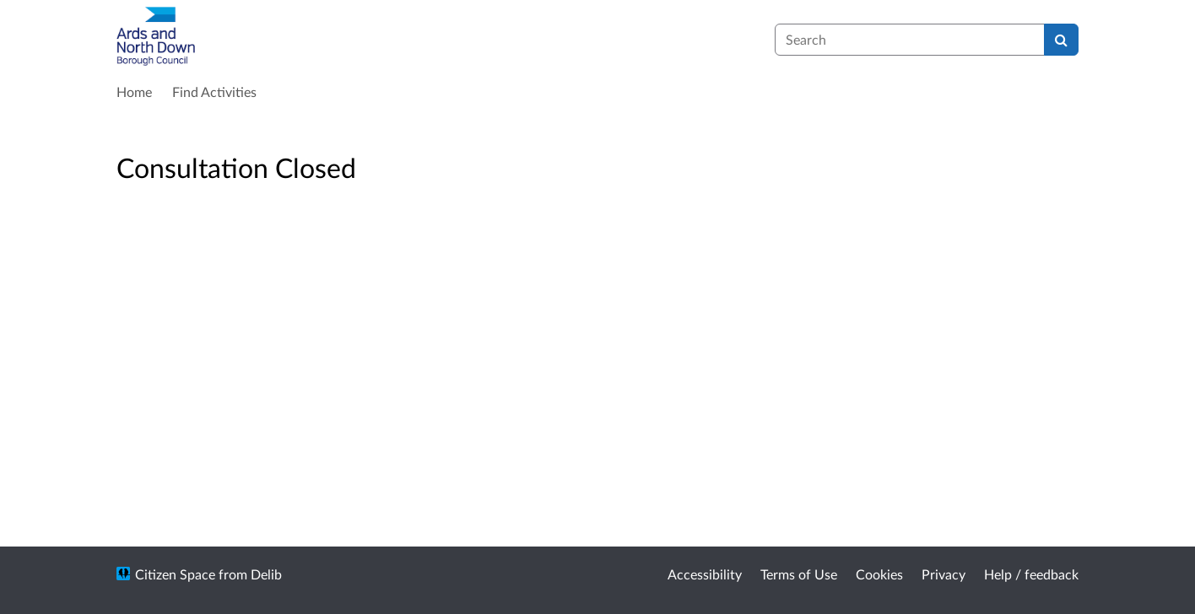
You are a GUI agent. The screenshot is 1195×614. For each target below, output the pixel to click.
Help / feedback (1031, 574)
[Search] (1061, 40)
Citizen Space (175, 574)
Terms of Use (798, 574)
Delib (266, 574)
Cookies (879, 574)
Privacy (943, 574)
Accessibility (705, 574)
